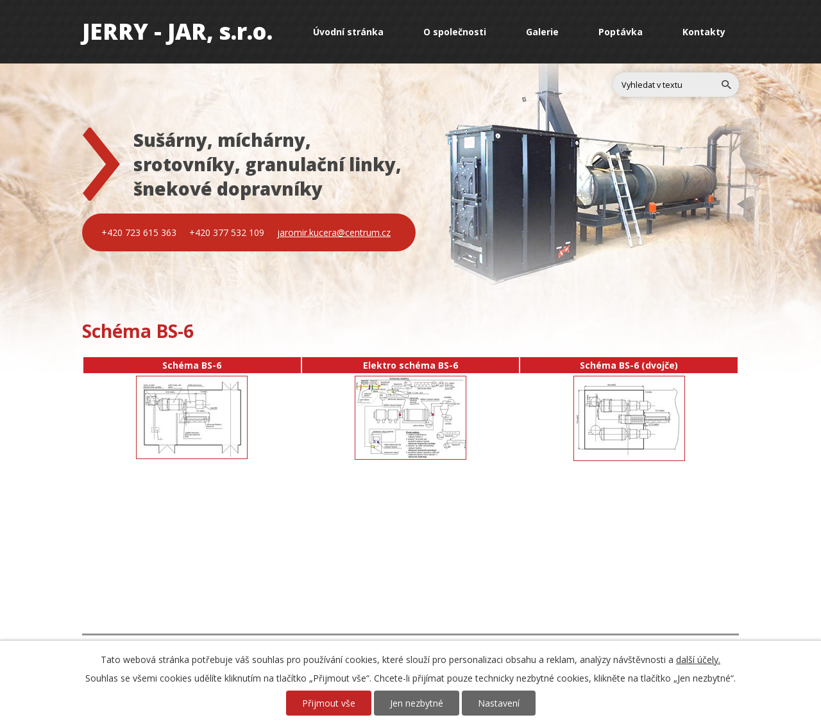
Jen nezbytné (416, 703)
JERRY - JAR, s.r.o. (177, 31)
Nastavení (499, 703)
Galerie (542, 32)
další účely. (698, 659)
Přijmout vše (328, 703)
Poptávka (620, 32)
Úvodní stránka (348, 32)
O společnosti (454, 32)
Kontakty (703, 32)
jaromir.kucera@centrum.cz (334, 232)
